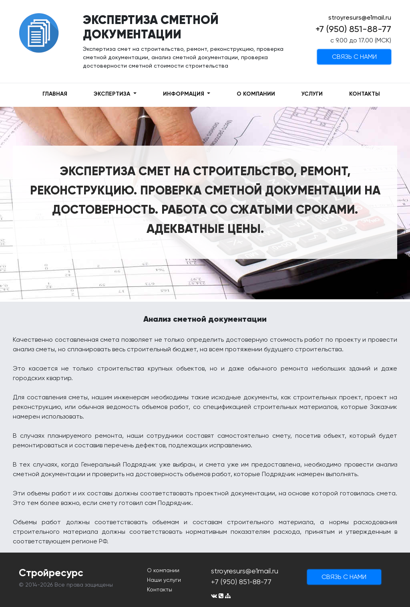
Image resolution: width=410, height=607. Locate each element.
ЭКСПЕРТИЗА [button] (113, 93)
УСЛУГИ (312, 93)
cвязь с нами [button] (354, 56)
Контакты (159, 589)
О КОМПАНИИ (256, 93)
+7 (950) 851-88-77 (353, 29)
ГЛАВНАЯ (54, 93)
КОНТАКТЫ (364, 93)
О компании (163, 570)
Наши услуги (164, 580)
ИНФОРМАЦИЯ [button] (184, 93)
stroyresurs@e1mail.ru (359, 17)
